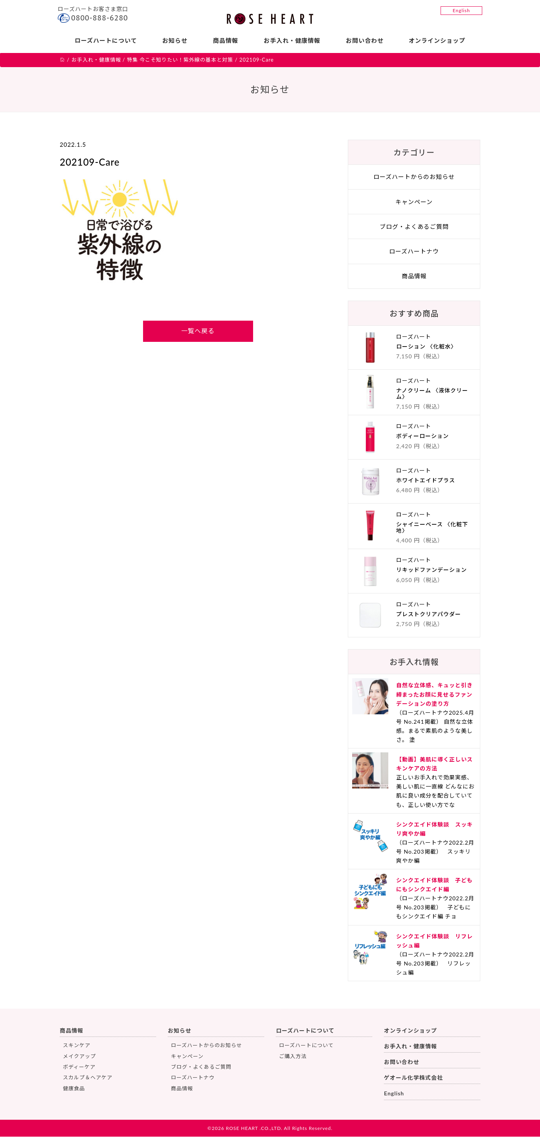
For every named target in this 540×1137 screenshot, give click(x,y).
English (461, 10)
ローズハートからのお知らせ (414, 177)
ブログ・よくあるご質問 (414, 226)
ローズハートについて (105, 40)
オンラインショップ (437, 40)
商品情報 (225, 40)
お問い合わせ (365, 40)
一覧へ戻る (198, 331)
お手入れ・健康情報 (292, 40)
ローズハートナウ (414, 251)
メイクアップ (79, 1056)
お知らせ (174, 40)
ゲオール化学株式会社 (413, 1078)
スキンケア (76, 1045)
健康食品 (74, 1088)
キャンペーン (414, 201)
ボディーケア (79, 1067)
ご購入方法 (293, 1056)
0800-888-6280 (99, 17)
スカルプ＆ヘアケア (87, 1078)
